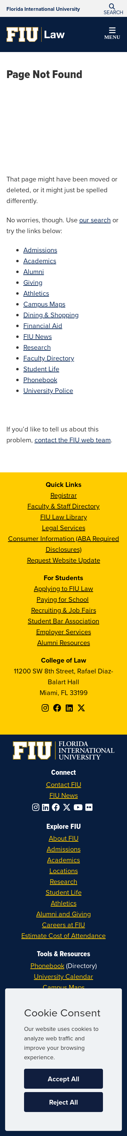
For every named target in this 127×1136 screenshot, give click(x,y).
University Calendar (63, 976)
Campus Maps (44, 304)
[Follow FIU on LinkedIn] (47, 807)
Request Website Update (63, 560)
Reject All (63, 1102)
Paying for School (63, 599)
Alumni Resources (63, 642)
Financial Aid (42, 325)
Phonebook (40, 380)
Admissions (40, 250)
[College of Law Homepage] (35, 34)
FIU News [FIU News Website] (63, 795)
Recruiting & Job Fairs (63, 610)
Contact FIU (63, 784)
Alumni (33, 271)
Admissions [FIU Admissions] (64, 849)
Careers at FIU (63, 925)
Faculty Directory (48, 358)
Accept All (63, 1079)
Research (37, 347)
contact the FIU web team (73, 440)
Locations (63, 870)
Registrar (63, 495)
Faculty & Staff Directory (63, 506)
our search (95, 220)
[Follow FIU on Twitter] (68, 807)
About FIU (64, 838)
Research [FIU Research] (63, 881)
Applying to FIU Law (63, 588)
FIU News (37, 336)
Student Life (41, 369)
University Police (48, 390)
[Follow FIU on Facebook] (57, 807)
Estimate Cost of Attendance (63, 935)
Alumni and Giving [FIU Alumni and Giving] (63, 914)
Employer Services (63, 632)
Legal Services (63, 528)
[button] (112, 8)
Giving (32, 282)
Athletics (36, 293)
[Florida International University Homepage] (43, 8)
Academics (39, 261)
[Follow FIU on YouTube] (79, 807)
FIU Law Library (63, 517)
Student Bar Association (63, 621)
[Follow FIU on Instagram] (37, 807)
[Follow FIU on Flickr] (90, 807)
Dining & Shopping (51, 315)
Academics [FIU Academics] (63, 860)
